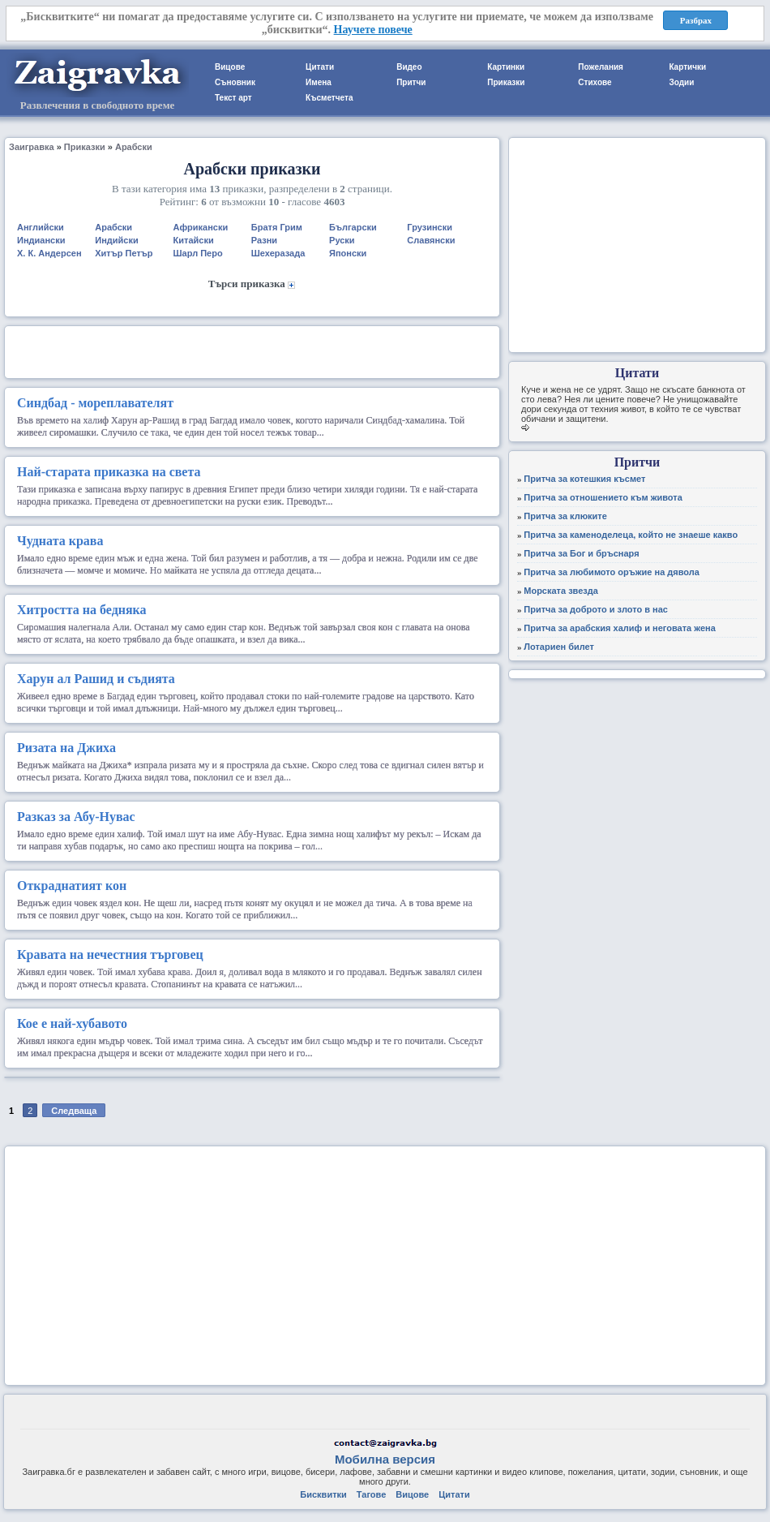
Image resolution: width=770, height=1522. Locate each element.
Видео (408, 66)
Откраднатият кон (71, 885)
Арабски (133, 147)
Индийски (116, 240)
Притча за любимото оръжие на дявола (611, 572)
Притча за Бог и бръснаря (581, 553)
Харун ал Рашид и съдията (96, 679)
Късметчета (329, 97)
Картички (687, 66)
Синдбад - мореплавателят (95, 403)
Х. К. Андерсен (49, 253)
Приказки (505, 82)
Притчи (411, 82)
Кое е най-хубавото (72, 1023)
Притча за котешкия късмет (584, 479)
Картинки (505, 66)
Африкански (201, 227)
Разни (264, 240)
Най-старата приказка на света (109, 472)
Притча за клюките (565, 516)
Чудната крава (60, 541)
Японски (347, 253)
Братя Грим (276, 227)
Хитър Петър (123, 253)
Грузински (429, 227)
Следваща (73, 1111)
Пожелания (600, 66)
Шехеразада (278, 253)
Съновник (235, 82)
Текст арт (233, 97)
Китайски (193, 240)
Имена (319, 82)
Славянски (431, 240)
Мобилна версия (385, 1459)
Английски (40, 227)
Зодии (681, 82)
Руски (342, 240)
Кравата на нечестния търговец (110, 954)
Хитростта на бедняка (82, 610)
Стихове (594, 82)
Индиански (41, 240)
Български (353, 227)
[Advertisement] (252, 350)
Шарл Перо (198, 253)
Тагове (371, 1494)
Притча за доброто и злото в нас (596, 609)
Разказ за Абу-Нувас (76, 816)
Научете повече (373, 30)
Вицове (230, 66)
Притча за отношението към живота (603, 497)
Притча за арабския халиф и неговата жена (620, 628)
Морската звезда (561, 590)
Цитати (320, 66)
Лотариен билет (559, 646)
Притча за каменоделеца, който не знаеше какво (631, 535)
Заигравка (31, 147)
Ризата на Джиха (66, 748)
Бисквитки (323, 1494)
